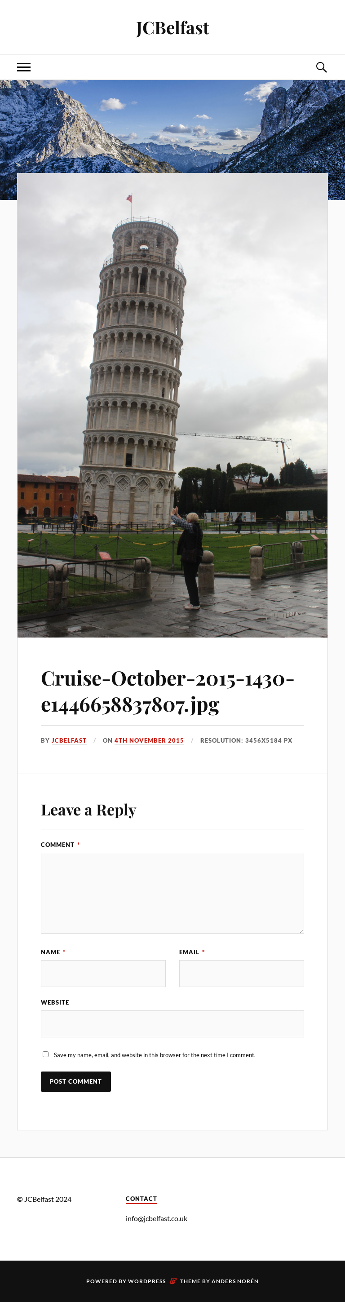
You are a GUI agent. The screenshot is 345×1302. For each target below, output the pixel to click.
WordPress (147, 1281)
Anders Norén (235, 1281)
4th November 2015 (149, 740)
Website (55, 1002)
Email (192, 952)
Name (53, 952)
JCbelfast (69, 740)
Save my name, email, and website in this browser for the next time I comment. (155, 1054)
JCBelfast (172, 27)
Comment (60, 844)
